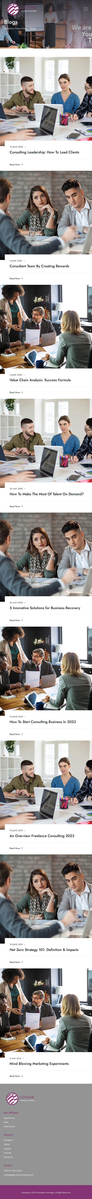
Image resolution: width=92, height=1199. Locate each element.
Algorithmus (9, 1118)
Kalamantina (9, 1126)
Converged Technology (45, 1193)
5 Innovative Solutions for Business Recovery (45, 608)
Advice (30, 260)
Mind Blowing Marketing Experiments (39, 1063)
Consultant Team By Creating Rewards (39, 266)
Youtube (7, 1153)
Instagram (8, 1140)
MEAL (6, 1122)
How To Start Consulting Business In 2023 (43, 721)
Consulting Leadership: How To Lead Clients (44, 152)
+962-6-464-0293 (13, 1170)
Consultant (33, 146)
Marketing (33, 830)
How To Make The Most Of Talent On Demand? (47, 494)
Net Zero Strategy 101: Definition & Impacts (44, 949)
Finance (31, 944)
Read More (16, 164)
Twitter (7, 1144)
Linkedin (7, 1148)
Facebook (8, 1157)
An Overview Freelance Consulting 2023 (42, 835)
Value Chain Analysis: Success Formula (40, 380)
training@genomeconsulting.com (19, 1175)
